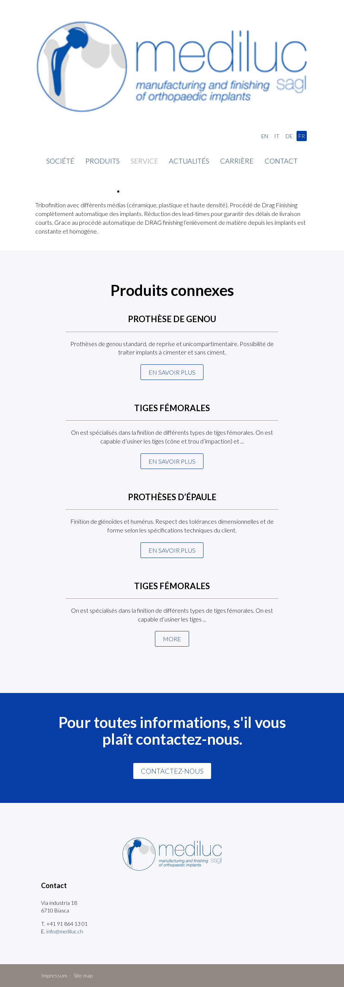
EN (264, 136)
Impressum (54, 975)
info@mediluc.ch (64, 931)
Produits (102, 161)
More (172, 638)
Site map (83, 975)
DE (289, 136)
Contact (281, 161)
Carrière (237, 161)
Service (144, 161)
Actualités (189, 161)
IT (276, 136)
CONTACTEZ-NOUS (172, 771)
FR (301, 136)
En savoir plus (172, 372)
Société (60, 161)
